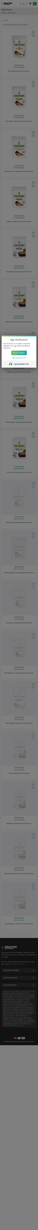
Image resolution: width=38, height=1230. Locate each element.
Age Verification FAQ (19, 358)
